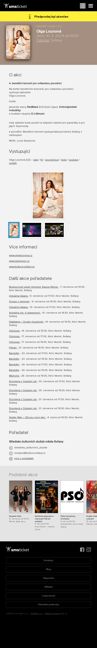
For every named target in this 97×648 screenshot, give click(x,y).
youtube (73, 159)
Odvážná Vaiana (18, 295)
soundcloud (52, 159)
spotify (13, 163)
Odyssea (14, 330)
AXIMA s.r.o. (36, 613)
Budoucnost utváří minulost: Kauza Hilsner (34, 286)
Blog (48, 569)
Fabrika (42, 40)
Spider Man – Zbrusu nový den (27, 417)
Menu (90, 6)
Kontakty (48, 560)
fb (41, 159)
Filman (13, 347)
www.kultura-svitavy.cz (22, 266)
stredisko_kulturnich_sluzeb (30, 447)
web (35, 159)
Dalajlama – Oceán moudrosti (26, 321)
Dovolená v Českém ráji (23, 381)
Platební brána (52, 613)
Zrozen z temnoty (19, 301)
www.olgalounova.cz (20, 255)
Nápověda (48, 578)
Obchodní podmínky (48, 604)
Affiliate (49, 586)
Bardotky (14, 353)
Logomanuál (48, 595)
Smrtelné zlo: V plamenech (25, 312)
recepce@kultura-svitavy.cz (29, 453)
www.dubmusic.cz (19, 261)
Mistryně (14, 375)
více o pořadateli (23, 458)
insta (63, 159)
